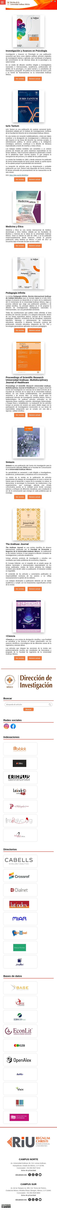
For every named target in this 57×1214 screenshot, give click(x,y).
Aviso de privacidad (28, 1170)
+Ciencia (10, 636)
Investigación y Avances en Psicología (26, 51)
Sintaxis (10, 462)
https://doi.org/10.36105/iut (18, 175)
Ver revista (20, 79)
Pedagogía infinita (15, 293)
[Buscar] (28, 704)
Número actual (34, 79)
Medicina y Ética (14, 226)
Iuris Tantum (12, 126)
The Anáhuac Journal (17, 544)
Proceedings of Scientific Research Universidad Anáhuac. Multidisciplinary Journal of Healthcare (27, 380)
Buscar (28, 709)
